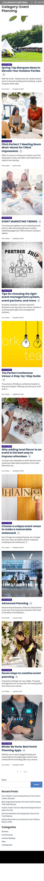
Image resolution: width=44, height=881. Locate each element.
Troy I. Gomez (5, 89)
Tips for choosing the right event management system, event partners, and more (21, 297)
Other (4, 842)
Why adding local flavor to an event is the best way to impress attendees (22, 453)
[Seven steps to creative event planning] (22, 644)
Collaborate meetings (14, 2)
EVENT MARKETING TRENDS (19, 221)
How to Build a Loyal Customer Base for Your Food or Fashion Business (21, 797)
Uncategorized (7, 845)
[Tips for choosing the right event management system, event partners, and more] (22, 265)
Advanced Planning (15, 603)
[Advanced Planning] (22, 574)
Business (5, 832)
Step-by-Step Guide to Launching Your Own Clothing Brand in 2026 (20, 820)
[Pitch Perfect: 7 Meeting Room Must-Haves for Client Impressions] (22, 115)
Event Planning (6, 64)
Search (4, 780)
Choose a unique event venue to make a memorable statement (21, 529)
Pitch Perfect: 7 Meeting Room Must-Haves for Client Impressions (21, 147)
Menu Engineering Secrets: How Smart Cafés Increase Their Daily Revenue (21, 803)
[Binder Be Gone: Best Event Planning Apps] (22, 718)
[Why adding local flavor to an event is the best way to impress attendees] (22, 421)
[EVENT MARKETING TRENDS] (22, 192)
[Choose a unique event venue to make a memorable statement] (22, 497)
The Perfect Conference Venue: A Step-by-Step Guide (21, 374)
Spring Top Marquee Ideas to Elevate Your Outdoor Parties (21, 69)
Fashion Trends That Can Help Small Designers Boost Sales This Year (21, 809)
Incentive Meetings (8, 838)
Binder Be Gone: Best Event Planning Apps (19, 748)
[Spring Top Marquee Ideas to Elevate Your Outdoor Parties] (22, 39)
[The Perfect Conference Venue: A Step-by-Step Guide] (22, 344)
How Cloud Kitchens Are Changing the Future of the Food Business (20, 815)
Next (25, 772)
